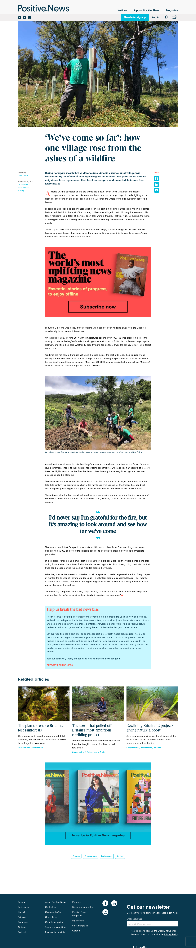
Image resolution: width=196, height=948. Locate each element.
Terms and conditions (55, 927)
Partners (76, 902)
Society (21, 190)
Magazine (172, 10)
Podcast (22, 932)
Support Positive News (146, 10)
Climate (76, 856)
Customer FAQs (53, 912)
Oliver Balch (23, 175)
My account (78, 920)
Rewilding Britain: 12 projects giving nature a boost (149, 728)
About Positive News (55, 902)
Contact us (50, 907)
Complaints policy (54, 922)
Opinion (22, 927)
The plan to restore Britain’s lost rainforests (40, 728)
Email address (134, 918)
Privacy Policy (171, 934)
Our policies (51, 917)
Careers (76, 930)
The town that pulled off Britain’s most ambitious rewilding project (92, 730)
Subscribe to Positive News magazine (98, 835)
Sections (122, 10)
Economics (23, 922)
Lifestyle (22, 912)
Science (22, 917)
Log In (155, 17)
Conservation (24, 184)
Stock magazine (80, 925)
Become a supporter (82, 907)
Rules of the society (55, 932)
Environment (23, 187)
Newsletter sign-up (135, 17)
